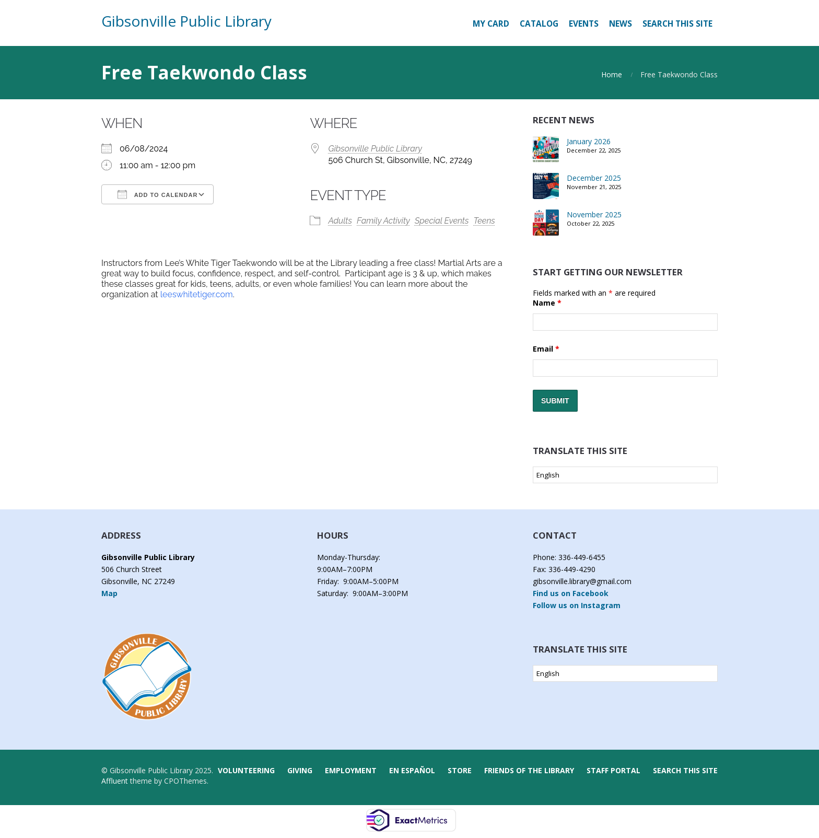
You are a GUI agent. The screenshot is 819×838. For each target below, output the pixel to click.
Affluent (114, 781)
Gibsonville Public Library (186, 21)
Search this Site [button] (677, 23)
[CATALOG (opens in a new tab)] (539, 24)
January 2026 (589, 141)
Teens (484, 221)
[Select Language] (625, 475)
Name (547, 303)
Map (109, 593)
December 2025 (594, 178)
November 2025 (594, 214)
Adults (340, 221)
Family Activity (383, 221)
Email (546, 349)
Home (611, 74)
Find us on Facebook (571, 593)
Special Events (442, 221)
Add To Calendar (157, 194)
